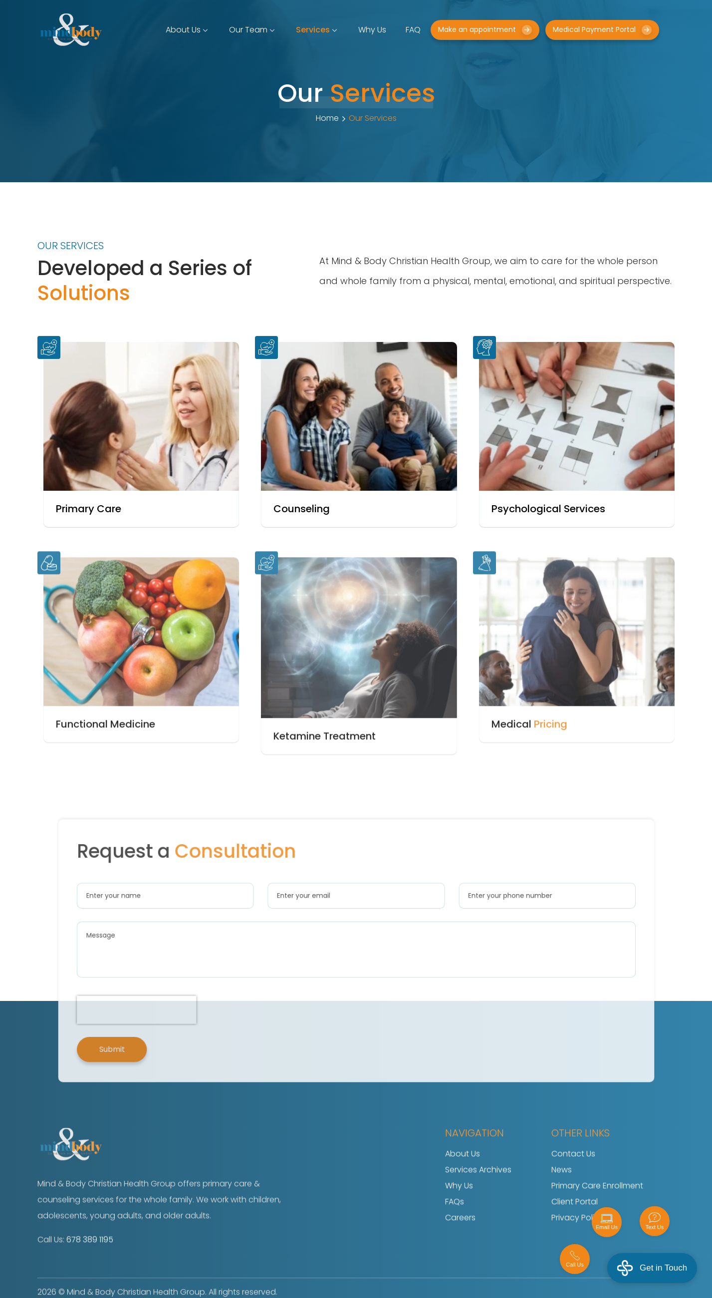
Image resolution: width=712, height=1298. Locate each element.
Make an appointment (485, 29)
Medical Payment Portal (602, 29)
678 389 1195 (89, 1258)
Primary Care (88, 509)
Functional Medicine (105, 742)
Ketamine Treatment (324, 754)
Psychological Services (548, 509)
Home (327, 118)
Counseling (301, 509)
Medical (529, 742)
